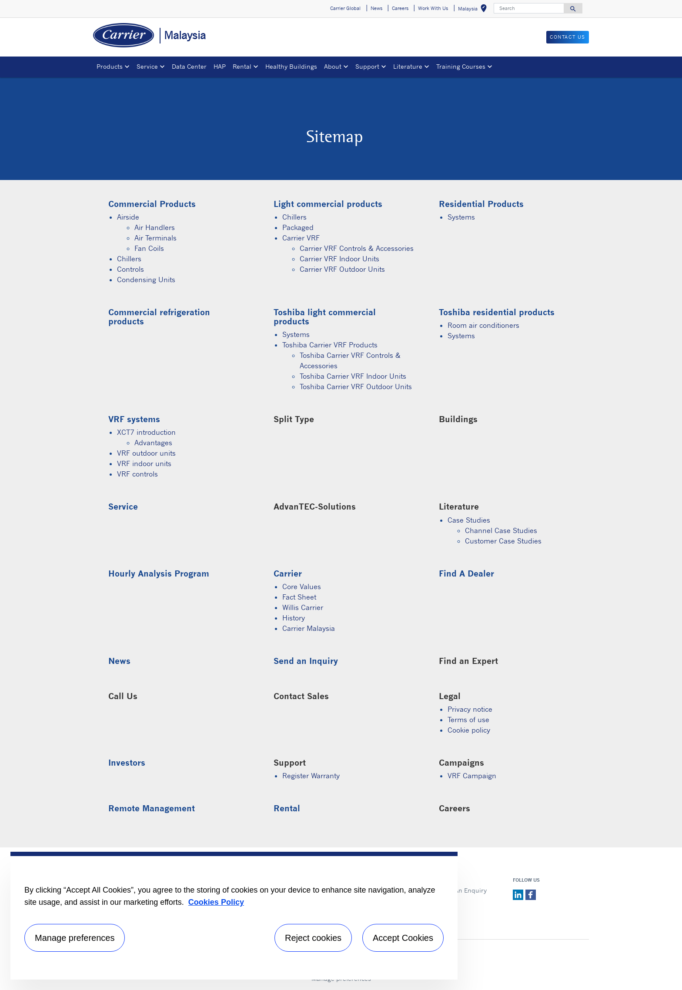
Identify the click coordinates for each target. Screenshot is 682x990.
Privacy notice (470, 709)
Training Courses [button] (460, 66)
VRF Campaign (472, 775)
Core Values (301, 586)
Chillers (129, 258)
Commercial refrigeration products (159, 316)
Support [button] (367, 66)
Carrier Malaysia (308, 628)
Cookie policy (469, 730)
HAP (220, 66)
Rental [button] (242, 66)
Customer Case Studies (503, 541)
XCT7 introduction (146, 432)
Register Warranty (311, 775)
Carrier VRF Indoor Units (339, 258)
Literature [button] (407, 66)
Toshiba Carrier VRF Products (330, 344)
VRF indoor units (144, 463)
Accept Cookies (403, 938)
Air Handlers (154, 227)
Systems (461, 217)
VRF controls (137, 474)
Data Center (189, 66)
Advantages (153, 442)
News (119, 661)
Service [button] (147, 66)
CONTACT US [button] (567, 37)
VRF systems (134, 419)
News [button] (376, 8)
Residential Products (481, 204)
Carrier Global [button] (345, 8)
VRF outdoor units (146, 453)
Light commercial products (328, 204)
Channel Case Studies (501, 530)
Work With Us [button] (433, 8)
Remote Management (151, 808)
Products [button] (110, 66)
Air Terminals (155, 237)
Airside (128, 217)
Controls (130, 269)
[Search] (529, 8)
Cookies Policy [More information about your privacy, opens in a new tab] (216, 902)
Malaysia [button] (474, 9)
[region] (234, 916)
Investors (126, 762)
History (293, 617)
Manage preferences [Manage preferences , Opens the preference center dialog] (74, 938)
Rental (287, 808)
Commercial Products (152, 204)
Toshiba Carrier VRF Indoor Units (353, 376)
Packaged (298, 227)
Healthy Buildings (291, 66)
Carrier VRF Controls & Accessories (357, 248)
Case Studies (469, 520)
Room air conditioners (483, 325)
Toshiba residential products (497, 312)
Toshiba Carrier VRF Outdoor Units (356, 386)
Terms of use (468, 719)
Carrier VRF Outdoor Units (342, 269)
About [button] (332, 66)
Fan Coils (149, 248)
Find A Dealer (466, 573)
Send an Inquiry (306, 661)
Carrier (288, 573)
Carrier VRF (301, 237)
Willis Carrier (302, 607)
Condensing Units (146, 279)
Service (123, 506)
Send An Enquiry (462, 890)
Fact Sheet (299, 597)
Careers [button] (400, 8)
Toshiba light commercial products (325, 316)
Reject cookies (313, 938)
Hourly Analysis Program (158, 573)
